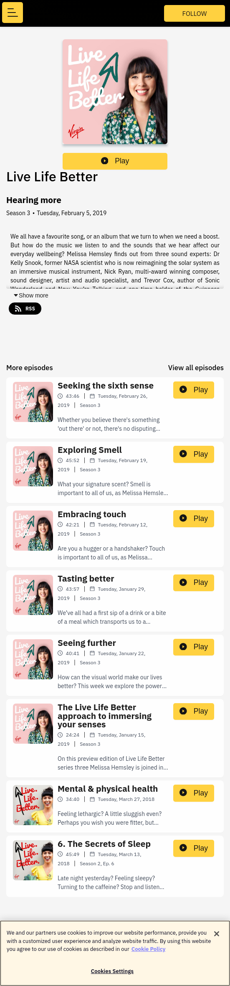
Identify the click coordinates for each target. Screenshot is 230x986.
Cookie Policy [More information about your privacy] (148, 952)
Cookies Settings (112, 974)
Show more (30, 295)
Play (115, 161)
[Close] (216, 937)
